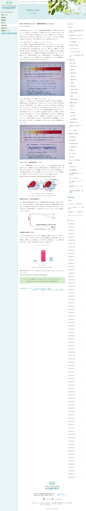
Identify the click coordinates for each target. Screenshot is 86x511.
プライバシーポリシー (59, 504)
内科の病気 (73, 63)
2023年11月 (72, 319)
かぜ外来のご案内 (75, 51)
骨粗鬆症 (73, 112)
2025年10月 (72, 246)
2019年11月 (72, 474)
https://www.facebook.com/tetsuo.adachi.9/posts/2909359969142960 (42, 281)
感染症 (72, 83)
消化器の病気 (74, 89)
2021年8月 (72, 405)
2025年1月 (72, 276)
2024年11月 (72, 283)
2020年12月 (72, 431)
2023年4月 (72, 339)
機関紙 (70, 163)
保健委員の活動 (74, 143)
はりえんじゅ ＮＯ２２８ (76, 215)
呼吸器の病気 (74, 92)
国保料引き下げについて (77, 38)
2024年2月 (72, 309)
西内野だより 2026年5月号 (76, 212)
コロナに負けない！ (75, 48)
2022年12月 (72, 352)
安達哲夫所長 (48, 499)
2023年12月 (72, 316)
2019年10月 (72, 477)
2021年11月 (72, 395)
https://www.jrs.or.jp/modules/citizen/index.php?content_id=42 (37, 176)
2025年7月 (72, 256)
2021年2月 (72, 424)
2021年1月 (72, 428)
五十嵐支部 (73, 153)
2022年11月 (72, 355)
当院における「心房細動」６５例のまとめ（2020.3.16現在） (48, 289)
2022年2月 (72, 385)
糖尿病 (72, 69)
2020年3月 (72, 460)
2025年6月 (72, 260)
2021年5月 (72, 414)
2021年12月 (72, 391)
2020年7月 (72, 447)
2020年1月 (72, 467)
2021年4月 (72, 418)
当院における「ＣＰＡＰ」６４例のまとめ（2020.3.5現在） (36, 288)
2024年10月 (72, 286)
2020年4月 (72, 457)
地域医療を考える (74, 122)
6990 (70, 200)
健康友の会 (4, 28)
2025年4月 (72, 266)
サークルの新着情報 (75, 160)
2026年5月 (72, 223)
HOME (30, 13)
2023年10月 (72, 322)
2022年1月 (72, 388)
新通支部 (72, 150)
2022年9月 (72, 362)
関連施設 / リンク (5, 30)
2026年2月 (72, 233)
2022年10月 (72, 358)
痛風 (72, 96)
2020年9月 (72, 441)
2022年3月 (72, 381)
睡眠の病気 (73, 66)
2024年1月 (72, 312)
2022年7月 (72, 368)
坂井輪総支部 (73, 147)
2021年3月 (72, 421)
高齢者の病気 (73, 102)
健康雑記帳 (4, 25)
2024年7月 (72, 296)
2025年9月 (72, 250)
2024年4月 (72, 302)
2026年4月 (72, 227)
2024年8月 (72, 293)
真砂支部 (72, 156)
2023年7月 (72, 332)
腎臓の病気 (73, 73)
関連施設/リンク (49, 504)
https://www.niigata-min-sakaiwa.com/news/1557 (33, 275)
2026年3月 (72, 230)
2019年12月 (72, 470)
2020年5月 (72, 454)
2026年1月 (72, 237)
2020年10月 (72, 437)
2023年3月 (72, 342)
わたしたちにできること (7, 12)
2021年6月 (72, 411)
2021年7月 (72, 408)
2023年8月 (72, 329)
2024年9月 (72, 289)
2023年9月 (72, 325)
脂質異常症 (73, 79)
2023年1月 (72, 349)
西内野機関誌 (73, 170)
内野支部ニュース (74, 166)
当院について (4, 15)
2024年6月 (72, 299)
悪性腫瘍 (73, 86)
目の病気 (73, 115)
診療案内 (3, 17)
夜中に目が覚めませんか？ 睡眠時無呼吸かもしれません (37, 23)
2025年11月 (72, 243)
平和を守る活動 (74, 45)
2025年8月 (72, 253)
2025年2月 (72, 273)
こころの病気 (73, 130)
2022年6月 (72, 372)
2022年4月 (72, 378)
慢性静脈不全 (74, 119)
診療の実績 (73, 42)
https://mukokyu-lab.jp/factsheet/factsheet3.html (42, 267)
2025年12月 (72, 240)
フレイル (73, 109)
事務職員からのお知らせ (76, 35)
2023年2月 (72, 345)
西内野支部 (73, 137)
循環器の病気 (74, 99)
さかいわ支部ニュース (75, 178)
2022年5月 (72, 375)
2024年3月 (72, 306)
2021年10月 (72, 398)
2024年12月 (72, 279)
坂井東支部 (73, 140)
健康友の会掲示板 (73, 133)
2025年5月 (72, 263)
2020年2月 (72, 464)
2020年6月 (72, 451)
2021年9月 (72, 401)
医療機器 (3, 20)
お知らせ (3, 22)
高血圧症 (73, 76)
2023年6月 (72, 335)
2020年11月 (72, 434)
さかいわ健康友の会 (58, 499)
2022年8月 (72, 365)
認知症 (72, 106)
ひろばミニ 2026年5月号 (76, 204)
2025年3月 (72, 269)
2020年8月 (72, 444)
